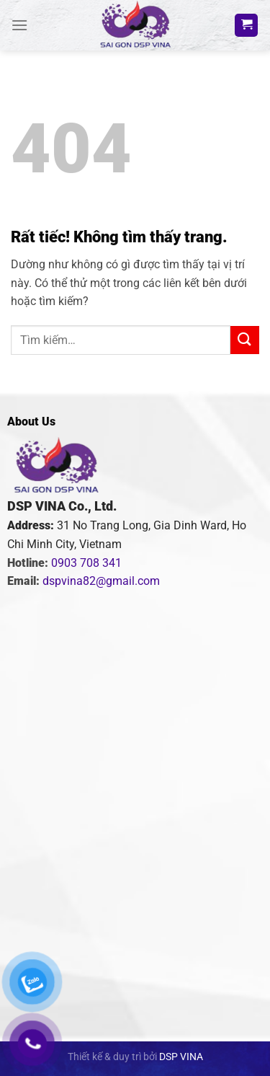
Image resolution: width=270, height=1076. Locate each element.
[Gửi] (244, 340)
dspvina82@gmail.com (101, 581)
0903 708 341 (86, 563)
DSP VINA (181, 1057)
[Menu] (19, 25)
